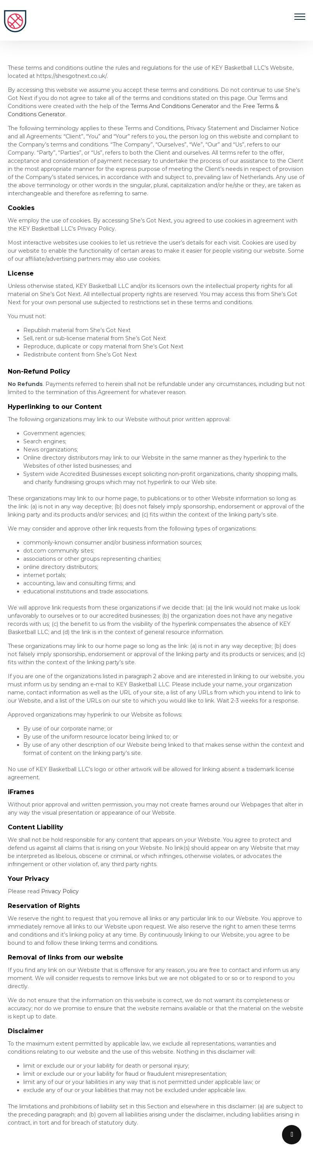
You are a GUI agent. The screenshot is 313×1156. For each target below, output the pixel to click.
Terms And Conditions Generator (175, 106)
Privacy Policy (60, 891)
